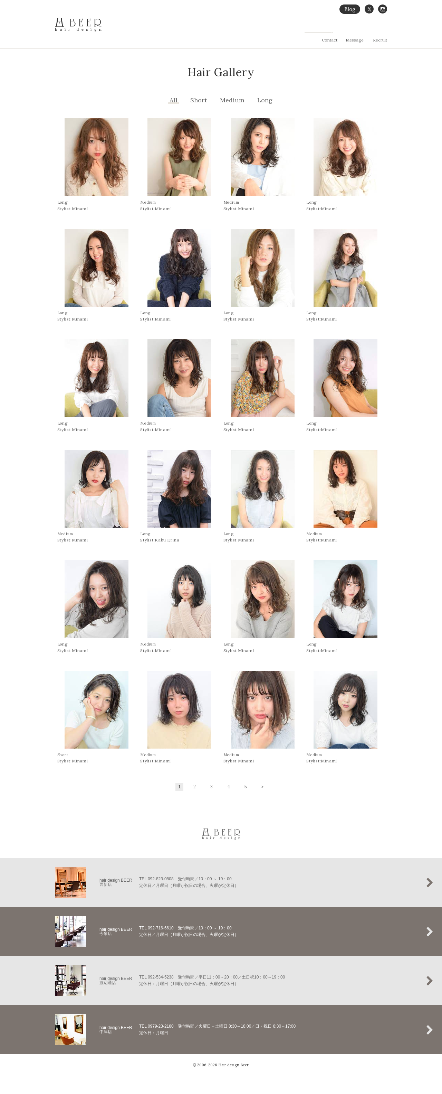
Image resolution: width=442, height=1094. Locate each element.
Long (264, 100)
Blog (349, 9)
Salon (365, 30)
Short (198, 100)
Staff (382, 30)
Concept (272, 30)
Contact (329, 40)
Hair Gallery (323, 30)
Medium (232, 100)
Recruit (380, 40)
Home (251, 30)
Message (355, 40)
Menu (347, 30)
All (173, 100)
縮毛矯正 (296, 30)
